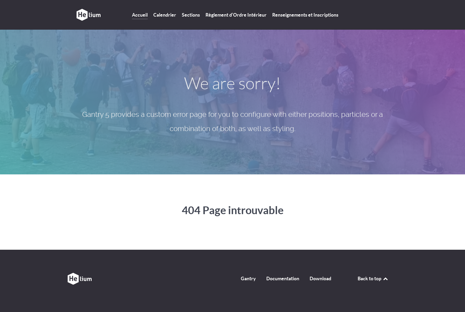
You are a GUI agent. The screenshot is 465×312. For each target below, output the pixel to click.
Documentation (282, 278)
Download (320, 278)
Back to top (373, 278)
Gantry (248, 278)
